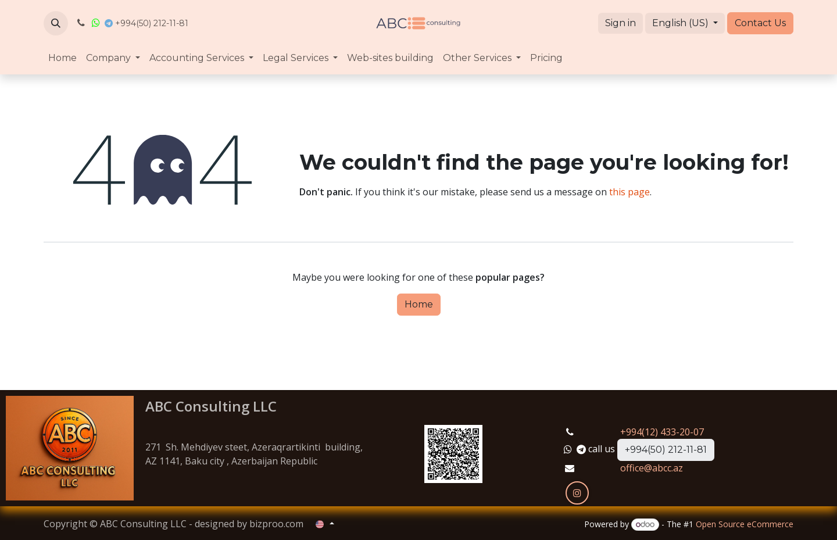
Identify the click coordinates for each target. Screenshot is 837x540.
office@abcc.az (651, 468)
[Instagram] (577, 493)
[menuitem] (62, 58)
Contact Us (760, 22)
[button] (56, 23)
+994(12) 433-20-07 (662, 431)
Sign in (620, 22)
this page (629, 191)
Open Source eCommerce (744, 524)
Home (419, 304)
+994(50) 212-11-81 (666, 449)
